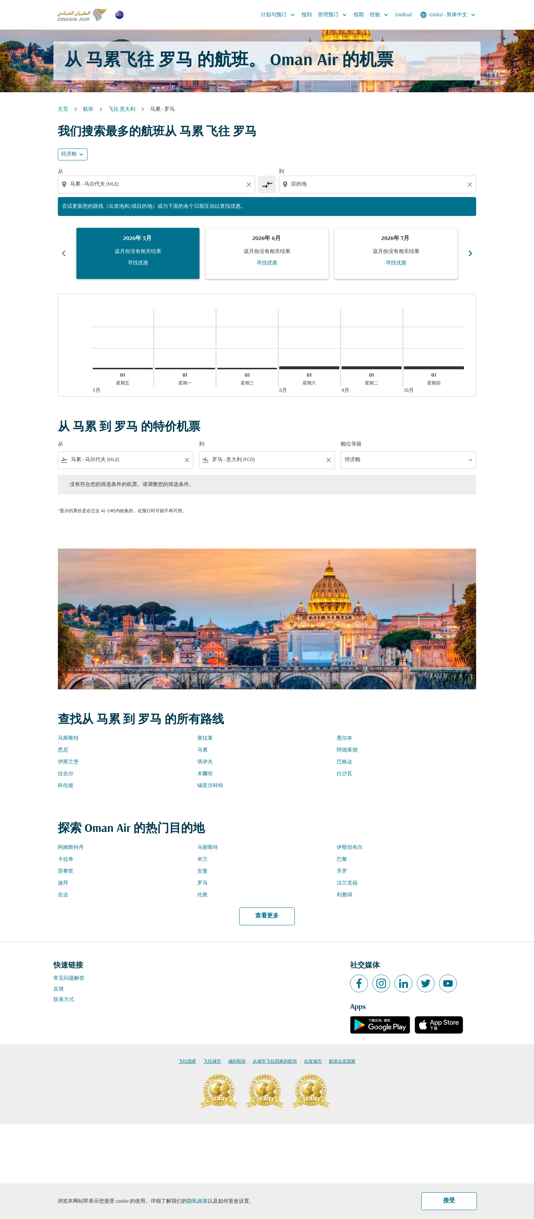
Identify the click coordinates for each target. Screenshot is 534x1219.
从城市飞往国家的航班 (275, 1061)
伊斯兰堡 (68, 762)
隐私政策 (197, 1201)
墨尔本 (344, 738)
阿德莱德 (347, 750)
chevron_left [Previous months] (64, 253)
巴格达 (344, 762)
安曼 (202, 871)
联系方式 (63, 1000)
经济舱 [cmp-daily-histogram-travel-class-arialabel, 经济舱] (69, 154)
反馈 (58, 989)
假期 (358, 15)
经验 (381, 14)
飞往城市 (212, 1061)
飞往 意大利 (121, 109)
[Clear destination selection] (471, 184)
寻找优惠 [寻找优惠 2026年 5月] (138, 263)
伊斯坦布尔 (350, 847)
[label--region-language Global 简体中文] (448, 14)
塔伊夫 (205, 762)
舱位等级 (351, 444)
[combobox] (157, 184)
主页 (63, 109)
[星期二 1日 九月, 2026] (372, 367)
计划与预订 (280, 14)
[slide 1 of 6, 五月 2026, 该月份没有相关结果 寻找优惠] (138, 253)
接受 (449, 1201)
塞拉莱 (205, 738)
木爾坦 (205, 774)
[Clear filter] (186, 460)
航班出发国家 (342, 1061)
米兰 (202, 859)
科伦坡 (65, 786)
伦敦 (202, 895)
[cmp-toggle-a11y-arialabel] (267, 184)
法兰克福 (347, 883)
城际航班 (237, 1061)
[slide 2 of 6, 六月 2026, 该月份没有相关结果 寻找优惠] (267, 253)
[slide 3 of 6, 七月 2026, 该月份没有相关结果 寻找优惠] (396, 253)
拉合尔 (65, 774)
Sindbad (403, 15)
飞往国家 (187, 1061)
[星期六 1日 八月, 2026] (309, 367)
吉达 (63, 895)
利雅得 (344, 895)
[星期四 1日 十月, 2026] (434, 367)
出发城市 (313, 1061)
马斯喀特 (68, 738)
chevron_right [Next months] (470, 253)
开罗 (342, 871)
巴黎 (342, 859)
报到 (306, 15)
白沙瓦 (344, 774)
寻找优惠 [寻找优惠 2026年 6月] (267, 263)
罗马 (202, 883)
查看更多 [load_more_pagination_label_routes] (267, 916)
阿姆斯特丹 (71, 847)
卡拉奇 (65, 859)
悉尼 (63, 750)
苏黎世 (65, 871)
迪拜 (63, 883)
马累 (202, 750)
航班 (88, 109)
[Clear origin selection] (250, 184)
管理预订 (334, 14)
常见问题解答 (69, 978)
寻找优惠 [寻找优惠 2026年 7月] (396, 263)
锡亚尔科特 (210, 786)
